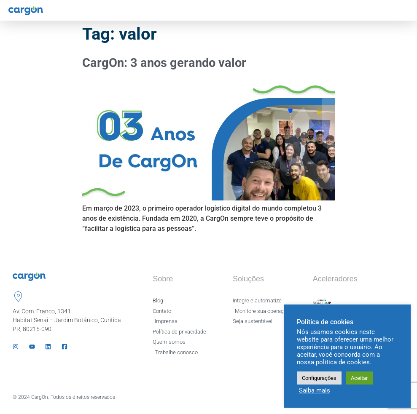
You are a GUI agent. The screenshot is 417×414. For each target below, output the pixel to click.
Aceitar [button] (359, 378)
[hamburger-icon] (403, 10)
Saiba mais (314, 390)
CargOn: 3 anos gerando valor (164, 63)
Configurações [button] (319, 378)
